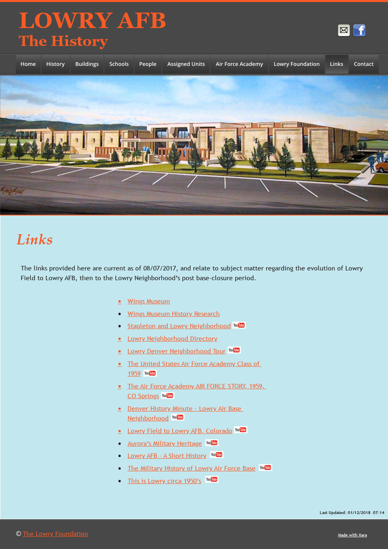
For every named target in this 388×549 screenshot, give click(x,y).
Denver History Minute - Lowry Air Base (185, 408)
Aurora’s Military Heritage (165, 443)
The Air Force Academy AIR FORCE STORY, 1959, (197, 385)
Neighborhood (148, 418)
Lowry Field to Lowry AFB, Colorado (180, 430)
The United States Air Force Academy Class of (195, 363)
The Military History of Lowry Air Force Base (192, 468)
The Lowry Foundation (55, 533)
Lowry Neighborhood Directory (172, 338)
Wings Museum (149, 300)
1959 (134, 373)
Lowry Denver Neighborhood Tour (176, 350)
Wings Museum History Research (174, 313)
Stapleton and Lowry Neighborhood (179, 325)
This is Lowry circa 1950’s (164, 480)
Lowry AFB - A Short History (167, 455)
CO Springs (143, 395)
